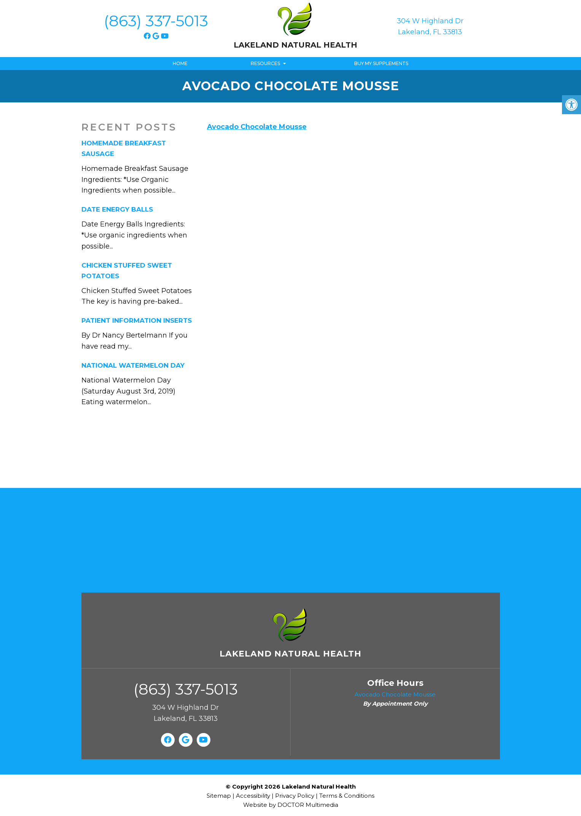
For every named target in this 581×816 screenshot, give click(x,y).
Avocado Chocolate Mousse (257, 127)
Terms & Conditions (346, 795)
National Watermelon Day (133, 365)
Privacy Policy (295, 795)
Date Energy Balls (117, 209)
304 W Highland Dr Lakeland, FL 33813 (430, 26)
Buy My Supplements (381, 63)
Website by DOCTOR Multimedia (290, 804)
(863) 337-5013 (156, 20)
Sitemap (219, 795)
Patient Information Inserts (136, 320)
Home (180, 63)
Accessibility (253, 795)
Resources (265, 63)
